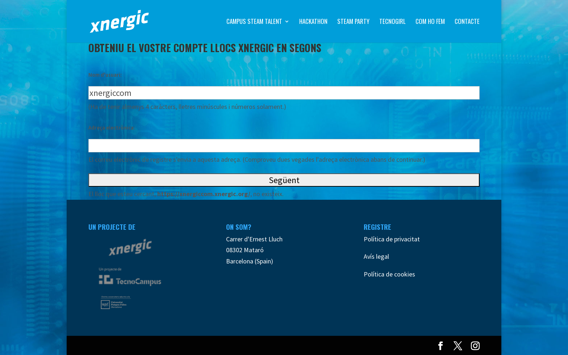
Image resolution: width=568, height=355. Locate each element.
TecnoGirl (392, 22)
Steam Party (353, 22)
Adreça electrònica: (111, 127)
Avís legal (376, 256)
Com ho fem (430, 22)
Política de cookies (389, 274)
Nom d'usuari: (105, 74)
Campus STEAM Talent (254, 22)
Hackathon (313, 22)
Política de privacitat (392, 239)
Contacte (467, 22)
